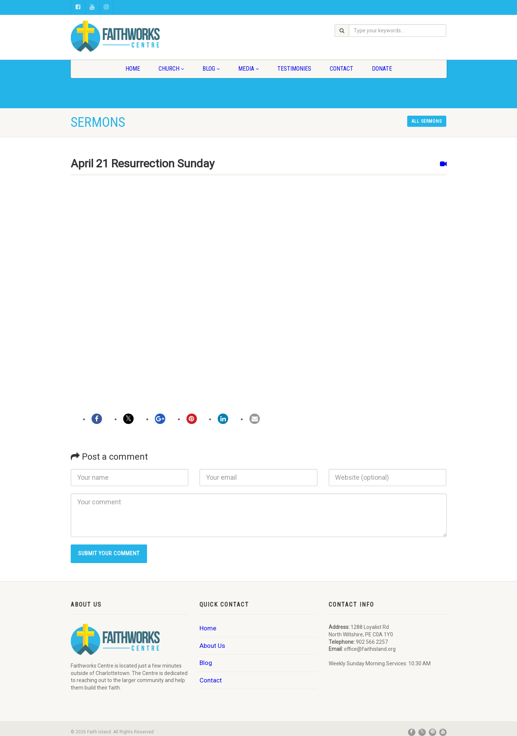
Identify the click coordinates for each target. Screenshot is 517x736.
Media (248, 68)
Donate (382, 68)
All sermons (427, 121)
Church (171, 68)
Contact (341, 68)
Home (132, 68)
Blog (211, 68)
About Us (212, 645)
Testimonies (294, 68)
